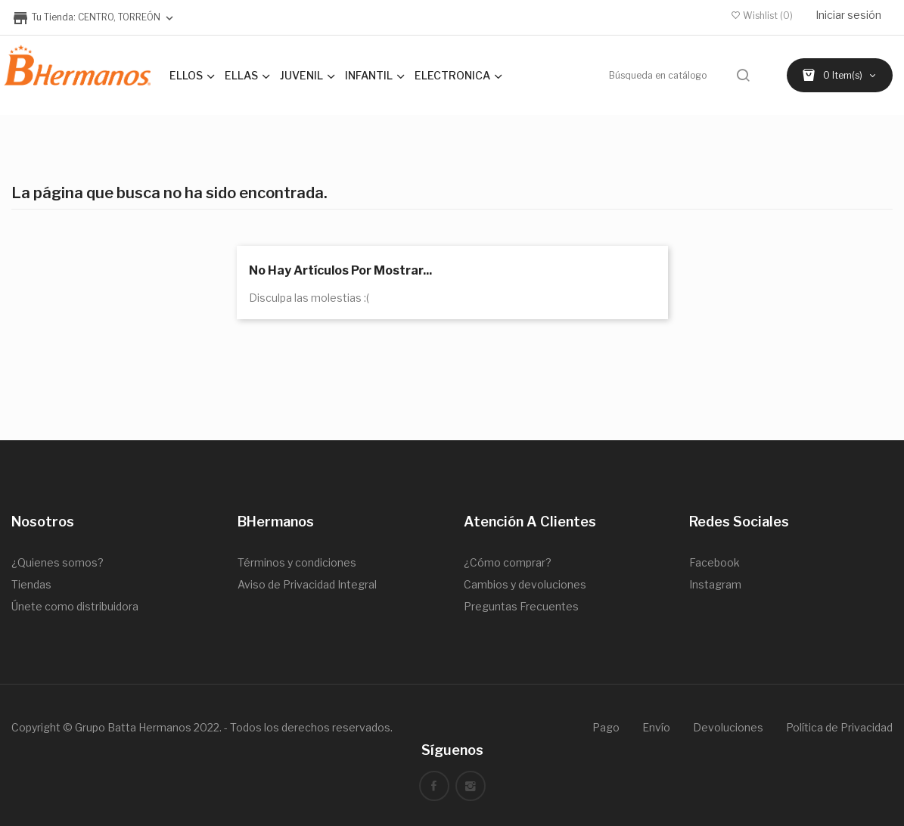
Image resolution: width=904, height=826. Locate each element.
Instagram (715, 584)
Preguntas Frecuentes (521, 606)
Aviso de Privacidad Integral (307, 584)
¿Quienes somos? (57, 562)
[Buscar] (680, 75)
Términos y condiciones (297, 562)
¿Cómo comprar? (507, 562)
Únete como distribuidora (74, 606)
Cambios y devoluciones (525, 584)
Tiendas (31, 584)
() (762, 15)
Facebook (714, 562)
